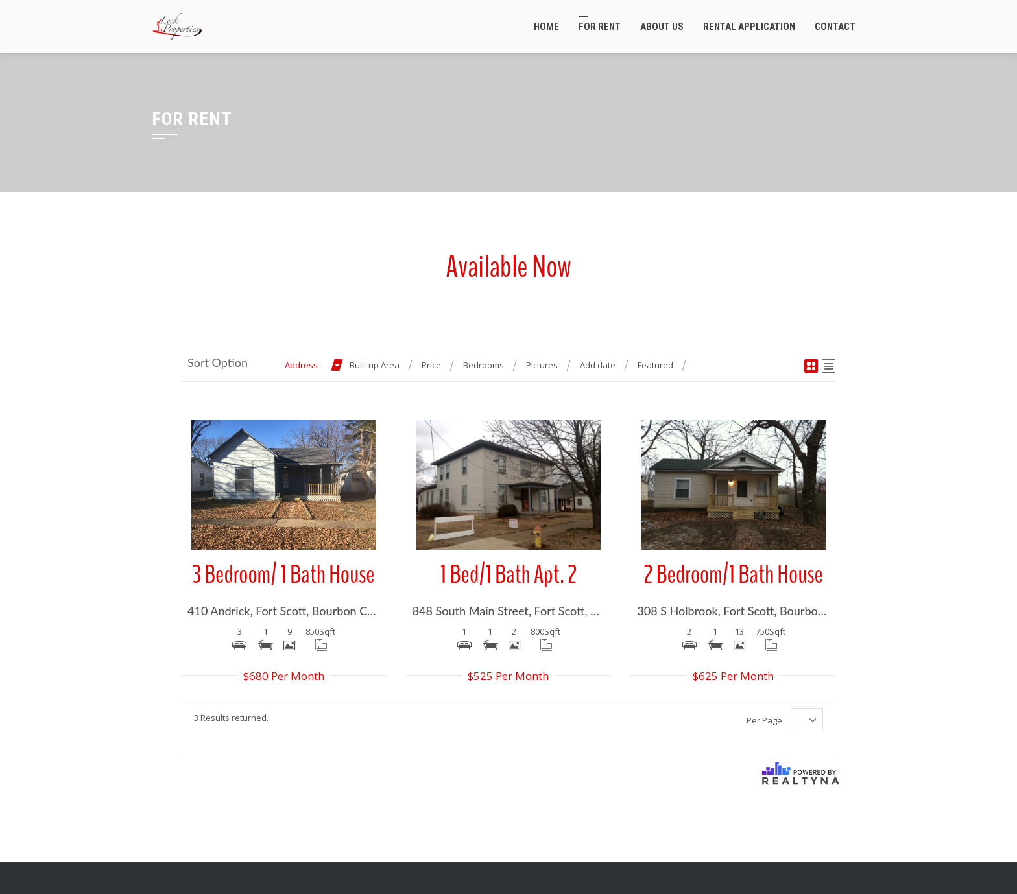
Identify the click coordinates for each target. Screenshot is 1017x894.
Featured (655, 365)
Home (546, 26)
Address (301, 365)
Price (431, 365)
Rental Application (749, 26)
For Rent (600, 26)
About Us (662, 26)
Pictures (542, 365)
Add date (598, 365)
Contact (835, 26)
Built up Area (375, 365)
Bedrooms (483, 365)
